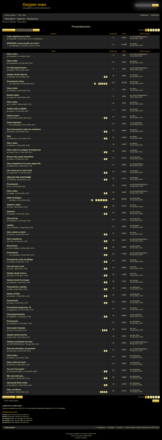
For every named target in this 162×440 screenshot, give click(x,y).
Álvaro (11, 159)
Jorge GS (12, 97)
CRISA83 (12, 179)
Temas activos (21, 22)
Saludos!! (11, 211)
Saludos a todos (14, 205)
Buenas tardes (13, 95)
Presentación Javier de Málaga (20, 259)
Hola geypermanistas (16, 314)
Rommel (12, 364)
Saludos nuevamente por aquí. (20, 342)
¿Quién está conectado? (12, 406)
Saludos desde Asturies (17, 335)
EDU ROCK (13, 118)
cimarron (12, 378)
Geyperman (39, 39)
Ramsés (12, 77)
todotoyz (12, 145)
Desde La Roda (13, 294)
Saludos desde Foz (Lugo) (18, 280)
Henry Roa (13, 351)
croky (11, 269)
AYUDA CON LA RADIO (16, 109)
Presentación (12, 184)
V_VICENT (13, 104)
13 (103, 200)
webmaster (13, 39)
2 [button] (148, 30)
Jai (10, 186)
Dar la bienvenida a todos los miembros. (24, 129)
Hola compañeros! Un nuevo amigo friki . (24, 164)
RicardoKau (16, 255)
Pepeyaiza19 (13, 63)
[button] (159, 30)
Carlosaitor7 (13, 323)
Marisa (135, 143)
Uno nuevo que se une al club (19, 170)
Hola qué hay (12, 218)
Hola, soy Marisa (14, 390)
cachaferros (13, 385)
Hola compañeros (14, 239)
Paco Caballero (14, 248)
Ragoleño (136, 225)
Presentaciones (81, 26)
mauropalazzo (16, 125)
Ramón (11, 132)
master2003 (13, 173)
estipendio (12, 316)
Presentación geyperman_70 (19, 307)
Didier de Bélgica (14, 198)
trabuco (135, 102)
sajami (135, 43)
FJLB (11, 241)
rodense (135, 75)
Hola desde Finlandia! (16, 328)
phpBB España (87, 435)
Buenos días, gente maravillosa (20, 157)
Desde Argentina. (14, 122)
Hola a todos (12, 54)
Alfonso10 (12, 138)
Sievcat (11, 234)
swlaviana (12, 282)
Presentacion (12, 253)
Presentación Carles (15, 81)
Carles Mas (15, 84)
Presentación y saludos (17, 287)
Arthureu (135, 280)
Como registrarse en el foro (18, 36)
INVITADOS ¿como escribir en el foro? (23, 43)
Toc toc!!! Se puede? (15, 369)
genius (135, 129)
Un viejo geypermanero (17, 68)
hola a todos (12, 355)
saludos (10, 225)
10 (96, 200)
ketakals (135, 171)
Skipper (12, 193)
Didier (14, 200)
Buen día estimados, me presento (21, 348)
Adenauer (12, 90)
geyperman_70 (14, 310)
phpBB (76, 433)
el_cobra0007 (13, 227)
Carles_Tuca (13, 152)
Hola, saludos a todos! (16, 232)
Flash (11, 207)
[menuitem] (18, 15)
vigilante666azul (138, 164)
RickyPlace (13, 221)
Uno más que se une (15, 266)
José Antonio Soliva (15, 371)
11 (98, 200)
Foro (38, 45)
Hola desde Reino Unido (17, 383)
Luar (10, 330)
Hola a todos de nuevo (16, 362)
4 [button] (153, 30)
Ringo (134, 260)
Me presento (12, 246)
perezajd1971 (137, 314)
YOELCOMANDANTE (140, 54)
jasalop (11, 70)
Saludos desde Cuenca (16, 273)
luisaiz (11, 275)
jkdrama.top (13, 166)
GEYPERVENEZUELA (140, 37)
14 (106, 200)
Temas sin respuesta (9, 22)
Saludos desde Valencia (17, 74)
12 (101, 200)
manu (134, 88)
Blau (134, 116)
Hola (9, 136)
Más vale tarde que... (15, 376)
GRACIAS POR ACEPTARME (19, 177)
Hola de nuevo (13, 116)
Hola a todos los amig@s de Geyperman (24, 150)
